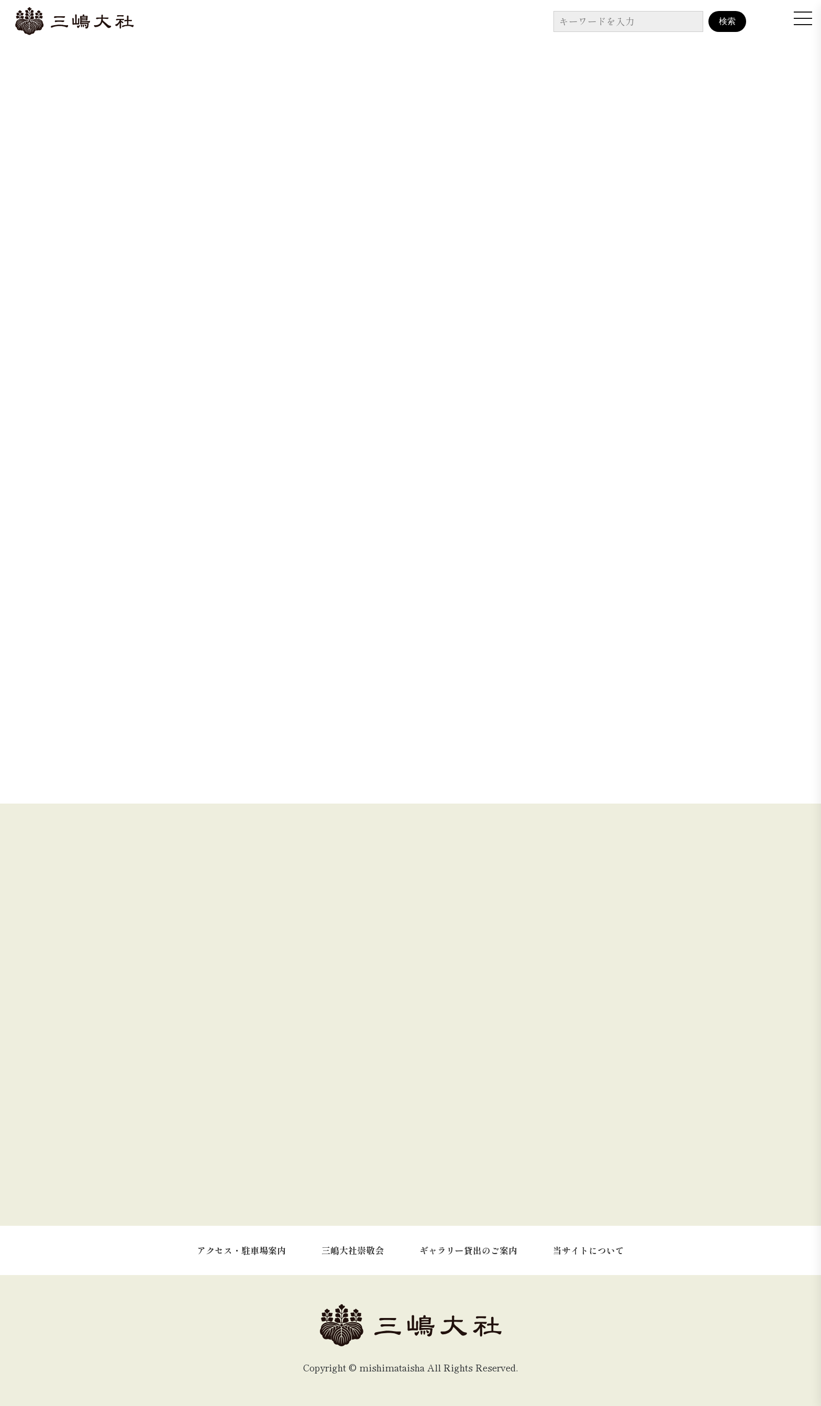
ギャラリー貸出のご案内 (468, 1250)
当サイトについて (588, 1250)
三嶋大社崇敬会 (352, 1250)
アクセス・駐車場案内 (241, 1250)
